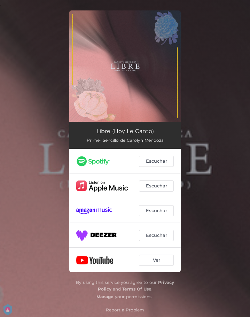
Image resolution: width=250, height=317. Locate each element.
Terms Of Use (136, 289)
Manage (105, 296)
